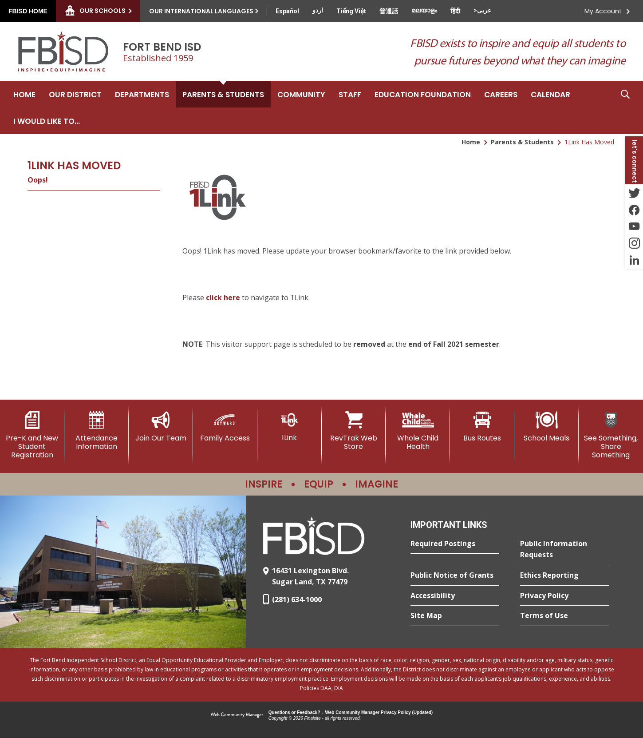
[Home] (24, 94)
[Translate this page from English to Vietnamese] (351, 11)
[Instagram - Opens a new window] (634, 243)
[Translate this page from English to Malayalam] (424, 10)
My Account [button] (603, 11)
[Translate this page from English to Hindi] (455, 11)
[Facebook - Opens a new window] (634, 210)
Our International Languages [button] (201, 11)
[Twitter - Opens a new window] (634, 193)
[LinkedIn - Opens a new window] (634, 260)
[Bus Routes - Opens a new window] (482, 427)
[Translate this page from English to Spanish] (287, 11)
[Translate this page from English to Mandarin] (388, 11)
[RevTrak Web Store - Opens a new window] (354, 431)
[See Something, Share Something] (611, 435)
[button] (625, 107)
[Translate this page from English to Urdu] (317, 10)
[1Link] (289, 426)
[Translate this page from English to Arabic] (482, 10)
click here (223, 297)
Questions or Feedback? (294, 712)
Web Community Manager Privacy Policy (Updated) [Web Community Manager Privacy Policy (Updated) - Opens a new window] (379, 712)
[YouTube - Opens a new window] (634, 226)
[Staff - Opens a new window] (350, 94)
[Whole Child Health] (418, 431)
